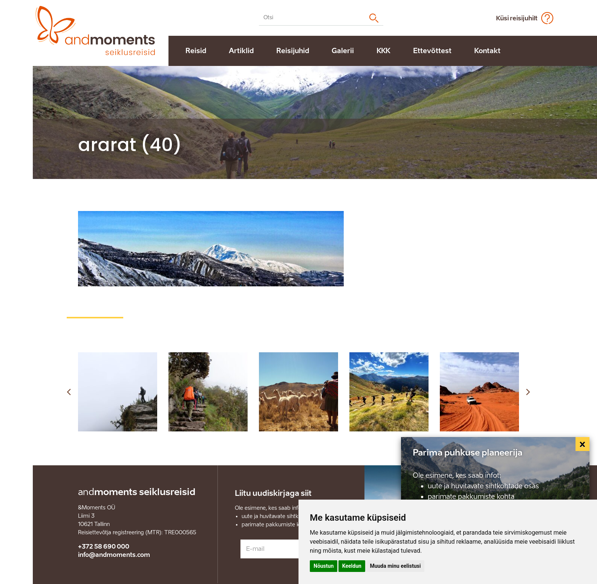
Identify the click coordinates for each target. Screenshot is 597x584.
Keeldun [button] (351, 566)
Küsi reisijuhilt (516, 18)
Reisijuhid (292, 51)
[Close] (583, 444)
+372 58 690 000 (103, 546)
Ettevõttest (432, 51)
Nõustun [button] (324, 566)
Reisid (195, 51)
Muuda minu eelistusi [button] (395, 566)
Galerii (343, 51)
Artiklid (241, 51)
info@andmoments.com (114, 554)
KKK (383, 51)
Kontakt (487, 51)
